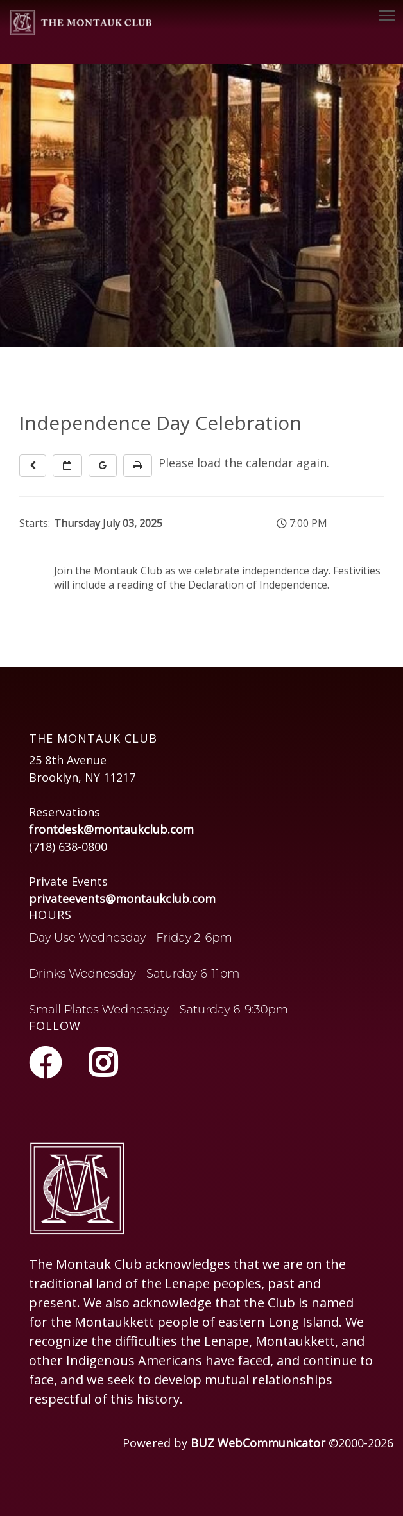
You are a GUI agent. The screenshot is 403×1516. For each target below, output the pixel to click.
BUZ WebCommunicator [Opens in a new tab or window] (258, 1443)
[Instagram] (103, 1063)
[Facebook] (49, 1063)
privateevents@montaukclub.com (122, 898)
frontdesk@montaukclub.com (111, 829)
